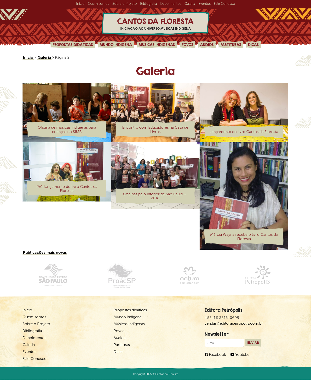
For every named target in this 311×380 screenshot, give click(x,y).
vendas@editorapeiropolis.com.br (234, 323)
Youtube (239, 354)
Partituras (230, 44)
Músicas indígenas (157, 44)
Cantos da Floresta (155, 24)
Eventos (204, 4)
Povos (187, 44)
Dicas (253, 44)
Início (80, 4)
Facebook (215, 354)
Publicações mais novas (45, 252)
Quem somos (98, 4)
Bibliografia (148, 4)
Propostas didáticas (72, 44)
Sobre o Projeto (124, 4)
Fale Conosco (224, 4)
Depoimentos (170, 4)
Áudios (207, 44)
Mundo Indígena (116, 44)
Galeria (189, 4)
